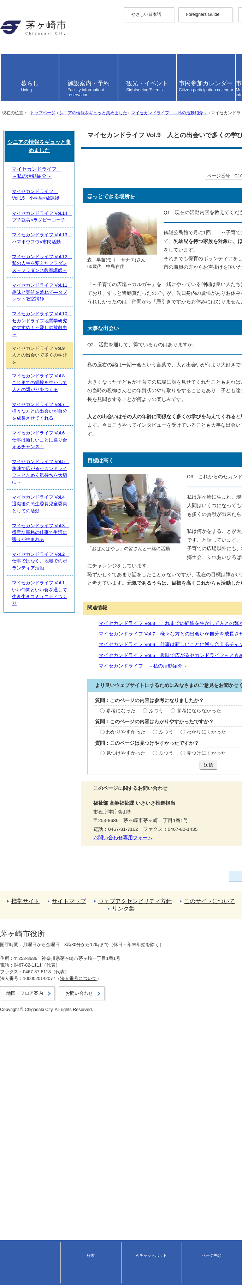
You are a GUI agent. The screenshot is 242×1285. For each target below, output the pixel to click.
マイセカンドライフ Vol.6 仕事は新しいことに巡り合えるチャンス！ (90, 675)
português (10, 77)
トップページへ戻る (22, 1196)
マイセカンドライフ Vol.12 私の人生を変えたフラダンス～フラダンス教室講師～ (96, 994)
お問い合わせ (12, 1276)
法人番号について (74, 1263)
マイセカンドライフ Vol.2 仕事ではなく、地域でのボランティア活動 (83, 1151)
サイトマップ (15, 1208)
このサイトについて (22, 1221)
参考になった (31, 743)
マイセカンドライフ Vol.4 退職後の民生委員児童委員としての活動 (81, 1119)
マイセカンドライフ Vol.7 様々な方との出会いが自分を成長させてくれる (95, 665)
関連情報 (16, 641)
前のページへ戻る (20, 1189)
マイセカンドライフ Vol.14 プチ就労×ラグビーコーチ (67, 963)
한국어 (7, 50)
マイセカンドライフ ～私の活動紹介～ (169, 173)
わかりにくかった (115, 770)
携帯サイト (12, 1202)
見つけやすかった (35, 797)
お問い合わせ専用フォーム (33, 884)
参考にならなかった (107, 743)
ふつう (65, 743)
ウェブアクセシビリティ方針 (32, 1215)
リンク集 (10, 1227)
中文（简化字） (17, 37)
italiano (7, 66)
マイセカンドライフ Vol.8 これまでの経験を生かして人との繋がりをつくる (97, 655)
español (8, 71)
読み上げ (15, 93)
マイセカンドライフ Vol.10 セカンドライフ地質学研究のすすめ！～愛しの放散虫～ (98, 1026)
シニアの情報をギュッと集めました (93, 173)
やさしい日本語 (17, 20)
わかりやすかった (35, 770)
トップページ (42, 173)
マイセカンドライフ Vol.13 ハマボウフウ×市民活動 (65, 978)
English (8, 31)
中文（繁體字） (17, 43)
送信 (121, 812)
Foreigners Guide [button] (18, 26)
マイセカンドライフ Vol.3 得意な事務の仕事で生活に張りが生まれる (83, 1135)
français (8, 56)
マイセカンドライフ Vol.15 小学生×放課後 (58, 947)
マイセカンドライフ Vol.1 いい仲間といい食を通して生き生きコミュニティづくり (97, 1166)
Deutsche (10, 61)
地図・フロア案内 (17, 1269)
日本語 (7, 82)
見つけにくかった (115, 797)
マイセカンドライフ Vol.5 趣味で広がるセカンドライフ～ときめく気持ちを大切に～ (107, 685)
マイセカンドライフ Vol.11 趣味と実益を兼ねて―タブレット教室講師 (84, 1010)
